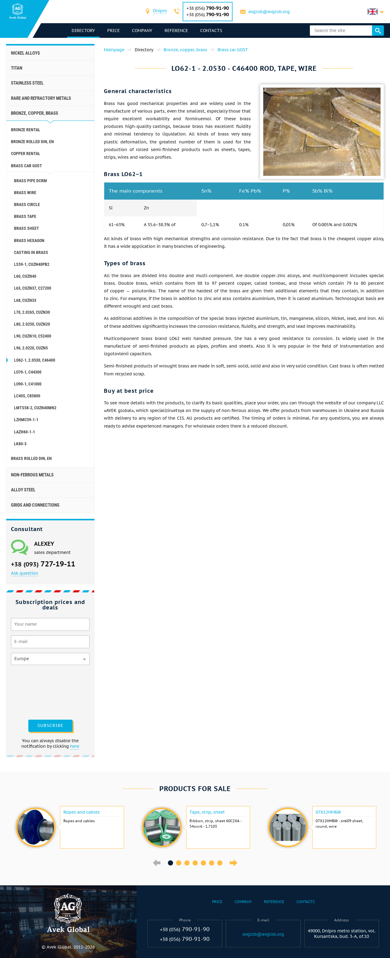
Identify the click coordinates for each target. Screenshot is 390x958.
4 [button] (195, 863)
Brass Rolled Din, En (31, 458)
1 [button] (170, 863)
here (74, 746)
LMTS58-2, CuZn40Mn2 (35, 407)
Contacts (211, 30)
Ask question (24, 573)
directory (83, 30)
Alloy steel (23, 490)
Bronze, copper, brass (34, 113)
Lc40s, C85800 (27, 395)
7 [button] (219, 863)
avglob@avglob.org (269, 11)
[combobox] (160, 11)
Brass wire (25, 192)
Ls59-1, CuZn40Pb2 (31, 264)
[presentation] (36, 692)
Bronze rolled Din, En (32, 141)
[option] (69, 827)
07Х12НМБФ (328, 812)
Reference (176, 30)
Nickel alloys (25, 53)
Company (142, 30)
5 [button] (203, 863)
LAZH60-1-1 (24, 431)
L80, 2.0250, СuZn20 (32, 324)
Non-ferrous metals (32, 475)
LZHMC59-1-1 (26, 419)
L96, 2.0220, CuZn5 (31, 347)
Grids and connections (35, 505)
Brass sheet (26, 228)
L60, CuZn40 (25, 276)
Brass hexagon (29, 240)
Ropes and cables (81, 812)
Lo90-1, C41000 (27, 383)
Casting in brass (31, 252)
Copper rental (25, 153)
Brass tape (25, 216)
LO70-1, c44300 (27, 372)
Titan (16, 68)
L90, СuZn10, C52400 (32, 336)
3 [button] (187, 863)
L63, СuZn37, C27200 (32, 288)
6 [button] (211, 863)
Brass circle (27, 204)
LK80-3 (20, 443)
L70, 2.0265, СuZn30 (32, 312)
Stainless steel (27, 83)
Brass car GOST (26, 165)
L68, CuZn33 (25, 300)
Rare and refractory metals (41, 98)
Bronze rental (25, 129)
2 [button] (178, 863)
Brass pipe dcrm (30, 180)
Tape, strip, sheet (207, 812)
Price (113, 30)
